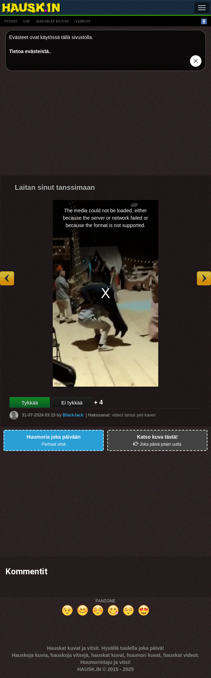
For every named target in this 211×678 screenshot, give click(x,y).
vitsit (10, 21)
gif (26, 21)
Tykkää (29, 403)
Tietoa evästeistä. (29, 51)
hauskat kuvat (52, 21)
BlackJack (73, 414)
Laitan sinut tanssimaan (55, 187)
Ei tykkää (72, 403)
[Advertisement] (105, 125)
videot (82, 21)
